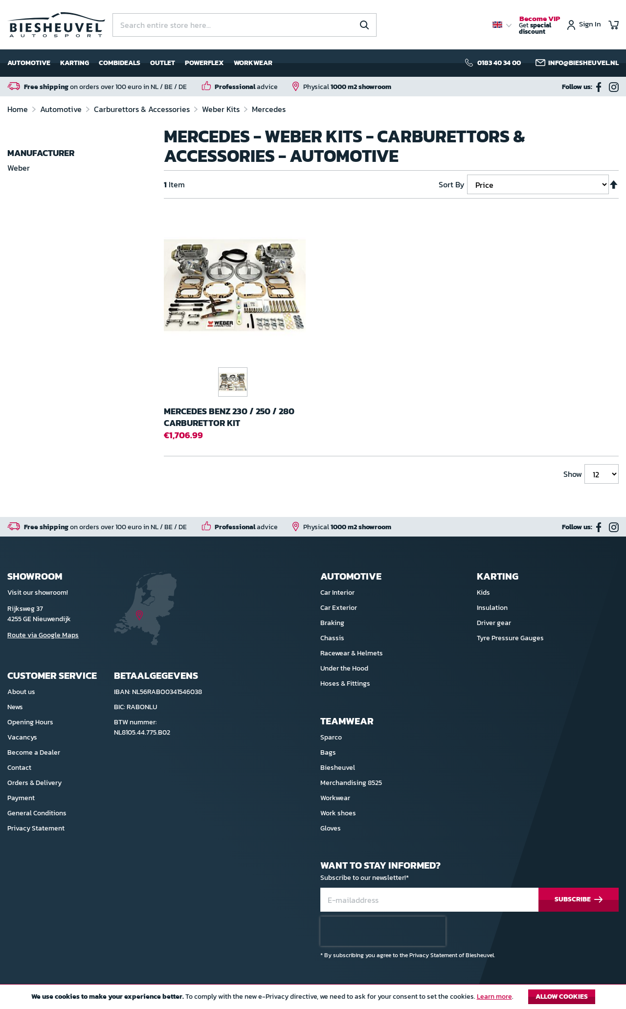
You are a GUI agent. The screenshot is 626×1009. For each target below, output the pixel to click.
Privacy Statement (36, 828)
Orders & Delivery (34, 783)
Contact (19, 767)
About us (21, 692)
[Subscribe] (578, 900)
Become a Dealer (33, 752)
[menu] (139, 63)
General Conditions (37, 813)
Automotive (62, 109)
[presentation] (383, 931)
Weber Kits (222, 109)
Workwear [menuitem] (253, 63)
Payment (21, 798)
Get (539, 25)
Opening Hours (30, 722)
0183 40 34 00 (499, 63)
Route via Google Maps (43, 635)
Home (18, 109)
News (15, 707)
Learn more (494, 996)
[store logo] (56, 24)
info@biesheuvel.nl (583, 63)
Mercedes (269, 109)
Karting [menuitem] (74, 63)
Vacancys (22, 737)
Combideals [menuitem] (119, 63)
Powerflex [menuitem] (204, 63)
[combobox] (244, 25)
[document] (313, 999)
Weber (18, 168)
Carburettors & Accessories (143, 109)
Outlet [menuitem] (162, 63)
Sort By (452, 184)
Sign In (590, 24)
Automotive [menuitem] (28, 63)
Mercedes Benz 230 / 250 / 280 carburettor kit (229, 416)
